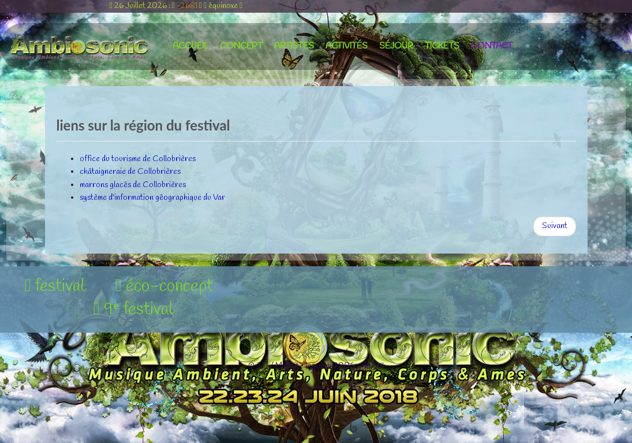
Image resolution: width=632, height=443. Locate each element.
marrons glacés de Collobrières (133, 185)
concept (241, 46)
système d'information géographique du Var (152, 197)
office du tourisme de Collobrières (138, 159)
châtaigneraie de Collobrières (130, 171)
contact (492, 46)
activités (347, 46)
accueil (190, 46)
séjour (396, 46)
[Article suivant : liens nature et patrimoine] (554, 226)
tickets (442, 46)
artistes (294, 46)
